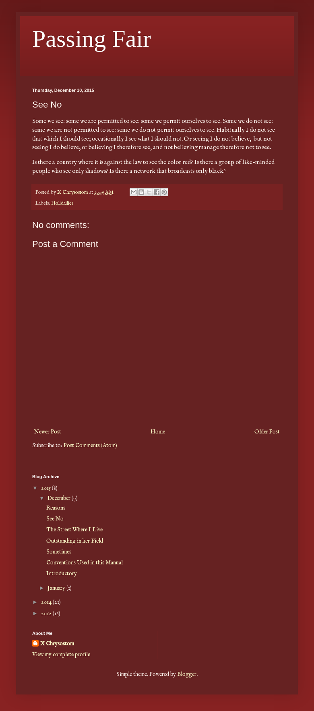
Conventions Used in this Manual (84, 562)
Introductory (61, 573)
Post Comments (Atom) (90, 445)
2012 (47, 613)
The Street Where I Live (74, 529)
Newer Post (47, 431)
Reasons (55, 508)
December (60, 498)
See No (55, 518)
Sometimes (58, 552)
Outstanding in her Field (74, 541)
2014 (47, 602)
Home (158, 431)
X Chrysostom (57, 643)
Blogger (186, 674)
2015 (46, 488)
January (57, 588)
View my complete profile (61, 654)
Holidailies (62, 203)
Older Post (267, 431)
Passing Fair (91, 38)
